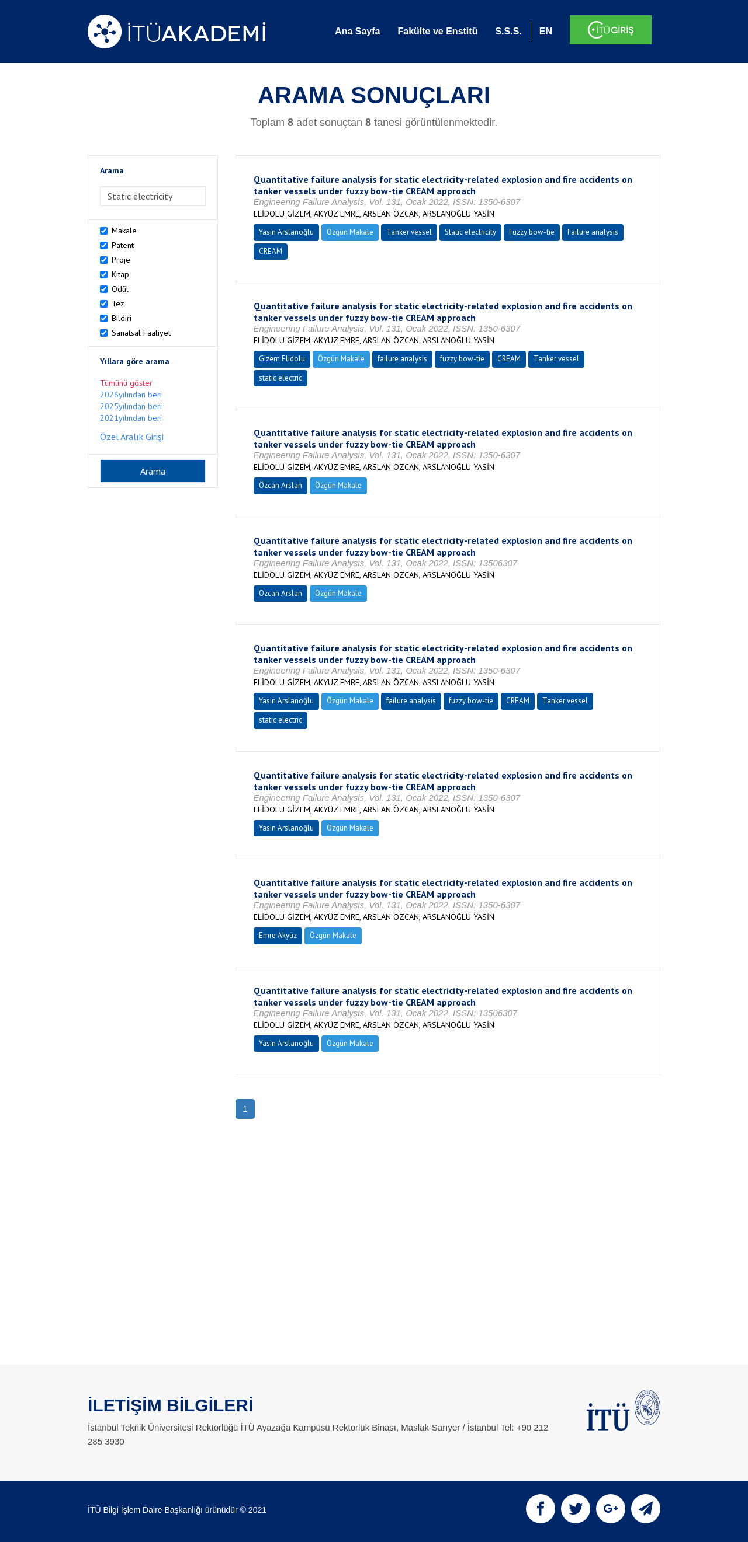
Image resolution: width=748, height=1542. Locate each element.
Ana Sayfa (357, 31)
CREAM (270, 251)
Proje (121, 259)
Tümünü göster (126, 383)
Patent (123, 245)
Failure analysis (592, 232)
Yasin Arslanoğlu (286, 232)
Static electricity (470, 232)
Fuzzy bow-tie (532, 232)
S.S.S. (508, 31)
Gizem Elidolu (282, 359)
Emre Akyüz (278, 935)
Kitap (120, 274)
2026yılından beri (131, 394)
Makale (124, 230)
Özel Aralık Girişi (132, 436)
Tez (118, 303)
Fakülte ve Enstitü (437, 31)
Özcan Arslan (280, 485)
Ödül (120, 289)
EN (545, 31)
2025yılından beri (131, 406)
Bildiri (121, 318)
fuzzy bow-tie (462, 359)
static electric (280, 378)
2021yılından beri (131, 418)
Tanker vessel (409, 232)
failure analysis (402, 359)
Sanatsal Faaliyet (141, 332)
